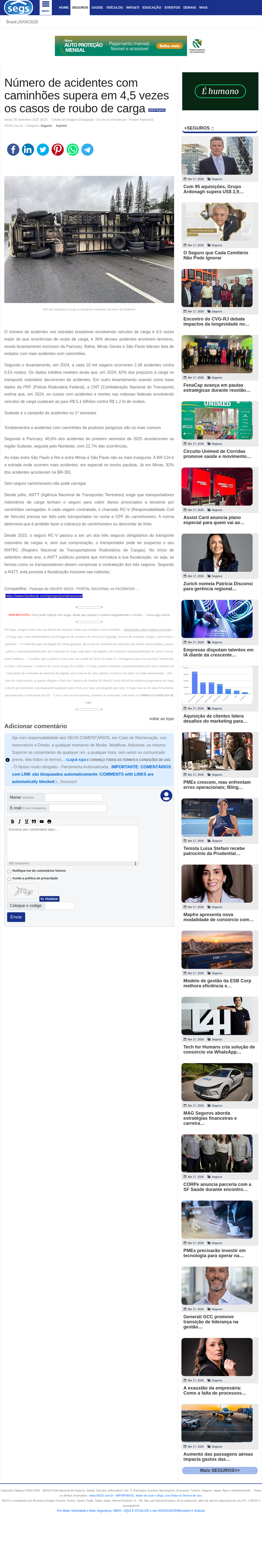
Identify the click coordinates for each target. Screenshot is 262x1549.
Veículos (114, 7)
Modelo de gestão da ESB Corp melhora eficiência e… (217, 983)
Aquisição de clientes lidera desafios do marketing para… (215, 719)
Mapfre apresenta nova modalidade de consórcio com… (218, 917)
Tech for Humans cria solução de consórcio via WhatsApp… (219, 1049)
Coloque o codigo (26, 905)
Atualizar (51, 899)
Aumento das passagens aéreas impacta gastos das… (218, 1457)
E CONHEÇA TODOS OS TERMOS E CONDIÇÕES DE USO (118, 760)
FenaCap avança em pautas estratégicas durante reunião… (217, 388)
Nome (22, 797)
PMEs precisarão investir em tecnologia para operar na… (214, 1253)
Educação (152, 7)
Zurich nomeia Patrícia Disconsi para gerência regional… (218, 586)
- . (157, 1495)
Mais (203, 7)
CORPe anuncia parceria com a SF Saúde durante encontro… (217, 1187)
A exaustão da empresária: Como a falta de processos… (214, 1390)
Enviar (16, 917)
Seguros (80, 7)
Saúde (97, 7)
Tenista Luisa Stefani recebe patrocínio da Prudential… (214, 851)
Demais (189, 7)
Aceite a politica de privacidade (35, 878)
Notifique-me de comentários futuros (39, 871)
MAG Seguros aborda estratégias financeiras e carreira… (210, 1118)
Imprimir (61, 126)
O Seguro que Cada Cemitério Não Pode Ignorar (215, 255)
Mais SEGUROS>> (220, 1470)
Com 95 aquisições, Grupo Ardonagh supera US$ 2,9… (213, 189)
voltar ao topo (161, 719)
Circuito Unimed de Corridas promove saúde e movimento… (217, 454)
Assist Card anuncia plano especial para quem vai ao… (214, 520)
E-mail (28, 808)
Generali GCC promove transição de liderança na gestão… (210, 1321)
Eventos (172, 7)
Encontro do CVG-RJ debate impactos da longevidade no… (216, 321)
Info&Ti (132, 7)
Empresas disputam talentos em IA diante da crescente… (218, 652)
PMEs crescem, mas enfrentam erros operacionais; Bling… (217, 785)
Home (64, 7)
